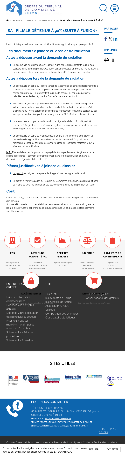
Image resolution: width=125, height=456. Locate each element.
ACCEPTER (112, 449)
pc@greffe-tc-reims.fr (79, 422)
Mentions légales (72, 442)
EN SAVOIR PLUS (63, 451)
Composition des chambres (62, 313)
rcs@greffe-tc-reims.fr (58, 418)
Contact (87, 442)
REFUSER (94, 449)
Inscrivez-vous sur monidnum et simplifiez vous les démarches (20, 324)
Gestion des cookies (104, 442)
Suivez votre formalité (19, 340)
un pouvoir (18, 173)
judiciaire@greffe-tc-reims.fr (71, 425)
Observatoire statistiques (60, 317)
